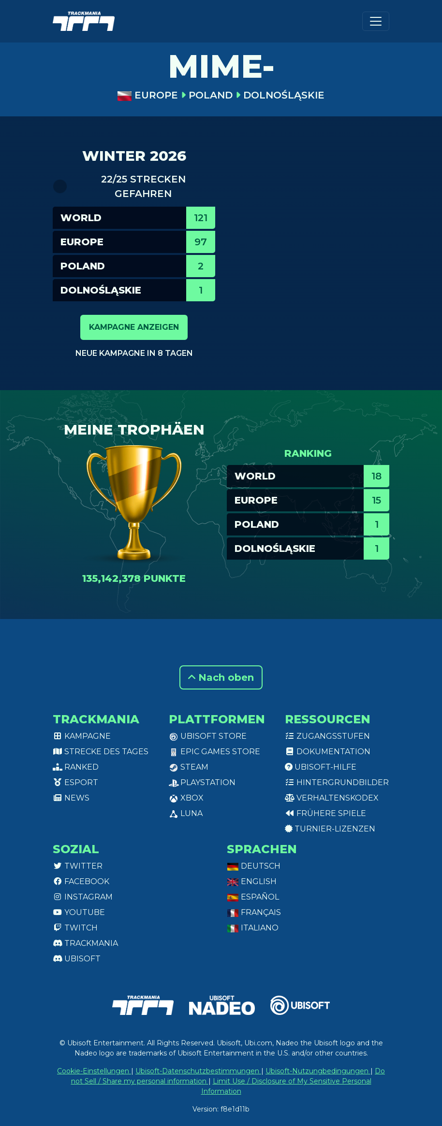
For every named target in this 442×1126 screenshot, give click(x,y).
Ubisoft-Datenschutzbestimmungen (198, 1071)
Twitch (75, 927)
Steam (188, 767)
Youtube (79, 912)
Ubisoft (77, 958)
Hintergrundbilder (337, 782)
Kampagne (82, 736)
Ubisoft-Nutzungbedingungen (317, 1071)
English (252, 881)
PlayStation (202, 782)
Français (254, 912)
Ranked (76, 767)
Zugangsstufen (327, 736)
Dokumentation (327, 751)
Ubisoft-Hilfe (320, 767)
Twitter (78, 866)
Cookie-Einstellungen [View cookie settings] (94, 1071)
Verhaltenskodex (332, 797)
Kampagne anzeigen (134, 327)
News (71, 797)
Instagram (83, 896)
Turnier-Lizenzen (330, 828)
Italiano (253, 927)
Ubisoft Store (208, 736)
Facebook (81, 881)
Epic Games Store (214, 751)
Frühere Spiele (325, 813)
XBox (186, 797)
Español (253, 896)
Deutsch (253, 866)
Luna (186, 813)
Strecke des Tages (100, 751)
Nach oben (221, 677)
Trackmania (85, 943)
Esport (75, 782)
